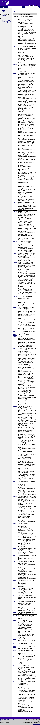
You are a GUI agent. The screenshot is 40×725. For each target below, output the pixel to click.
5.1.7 (14, 555)
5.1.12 (15, 406)
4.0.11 (15, 595)
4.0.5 (14, 650)
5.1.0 (14, 620)
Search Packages (6, 21)
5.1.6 (14, 561)
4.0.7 (14, 643)
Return (15, 11)
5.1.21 (15, 253)
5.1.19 (15, 296)
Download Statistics (7, 23)
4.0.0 (14, 702)
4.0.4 (14, 652)
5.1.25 (15, 73)
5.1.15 (15, 336)
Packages (28, 5)
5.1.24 (15, 202)
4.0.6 (14, 647)
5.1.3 (14, 601)
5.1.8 (14, 548)
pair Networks (36, 724)
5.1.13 (15, 366)
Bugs (38, 5)
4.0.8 (14, 639)
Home (3, 10)
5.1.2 (14, 612)
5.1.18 (15, 307)
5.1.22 (15, 241)
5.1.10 (15, 496)
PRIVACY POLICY (30, 718)
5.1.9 (14, 523)
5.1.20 (15, 262)
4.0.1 (14, 681)
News (3, 11)
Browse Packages (6, 20)
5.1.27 (15, 46)
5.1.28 (15, 18)
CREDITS (38, 718)
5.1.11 (15, 481)
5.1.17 (15, 331)
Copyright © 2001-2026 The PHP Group (8, 720)
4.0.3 (14, 656)
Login (24, 5)
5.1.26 (15, 64)
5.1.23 (15, 211)
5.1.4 (14, 588)
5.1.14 (15, 348)
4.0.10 (15, 615)
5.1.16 (15, 335)
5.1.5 (14, 580)
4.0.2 (14, 665)
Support (34, 5)
